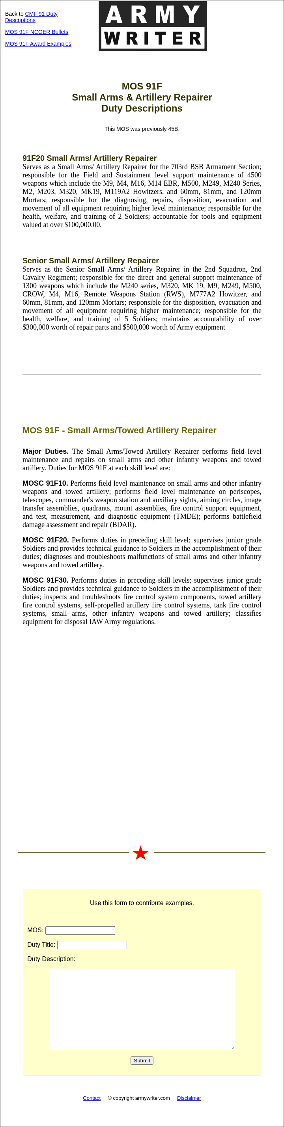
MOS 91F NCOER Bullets (36, 32)
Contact (92, 1098)
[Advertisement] (142, 734)
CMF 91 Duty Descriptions (31, 17)
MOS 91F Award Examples (38, 44)
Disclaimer (189, 1098)
